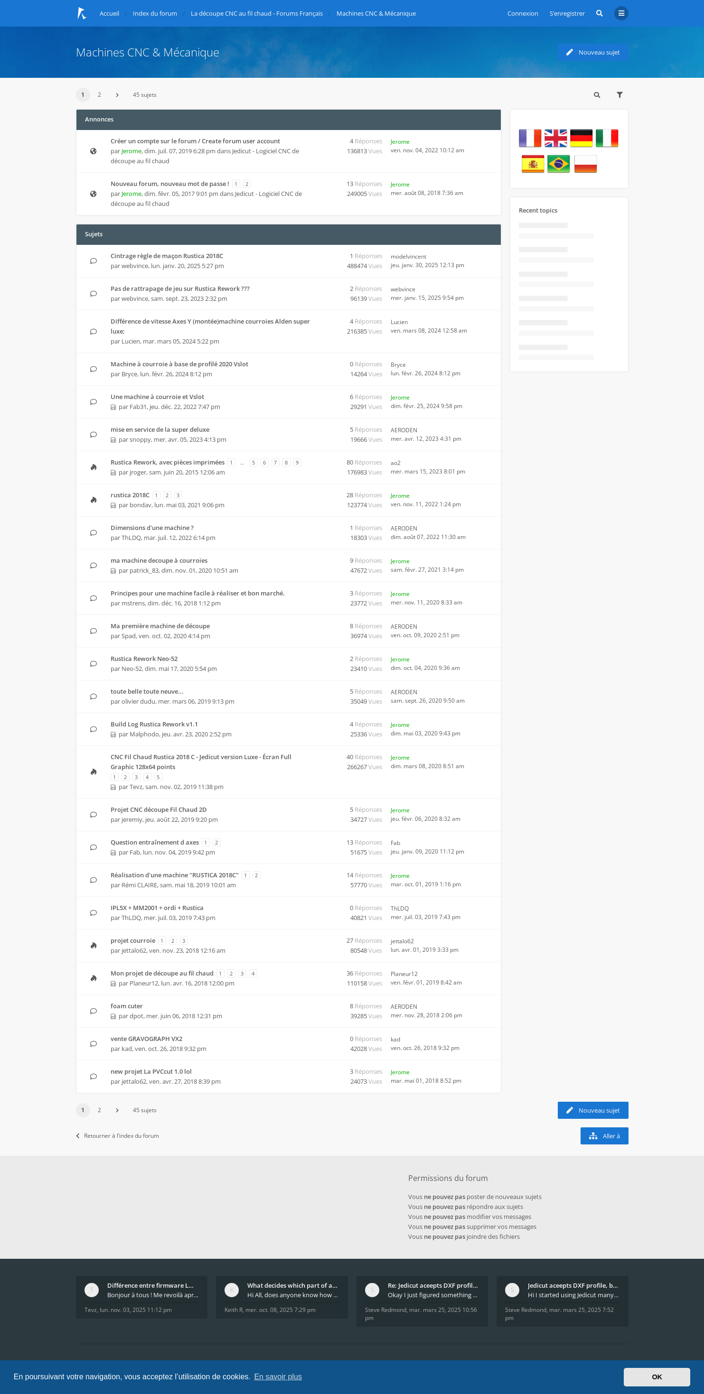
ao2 (396, 463)
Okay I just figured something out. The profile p (434, 1295)
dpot (136, 1016)
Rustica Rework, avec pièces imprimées (168, 462)
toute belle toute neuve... (147, 691)
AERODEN (404, 430)
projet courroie (133, 940)
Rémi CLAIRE (139, 885)
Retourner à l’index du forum (117, 1136)
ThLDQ (131, 537)
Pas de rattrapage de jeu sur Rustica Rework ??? (180, 288)
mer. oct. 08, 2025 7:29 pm (280, 1310)
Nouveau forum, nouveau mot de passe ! (170, 183)
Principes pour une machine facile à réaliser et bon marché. (198, 593)
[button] (117, 94)
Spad (129, 636)
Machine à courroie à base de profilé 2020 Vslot (179, 364)
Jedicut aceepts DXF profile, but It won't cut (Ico (574, 1285)
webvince (135, 265)
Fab (135, 852)
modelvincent (408, 256)
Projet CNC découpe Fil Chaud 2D (159, 809)
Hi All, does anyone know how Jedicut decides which (293, 1295)
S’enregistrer (567, 13)
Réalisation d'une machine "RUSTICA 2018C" (175, 875)
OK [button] (657, 1377)
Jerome (131, 151)
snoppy (140, 439)
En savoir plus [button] (278, 1377)
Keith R (234, 1310)
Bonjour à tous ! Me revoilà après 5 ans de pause (153, 1295)
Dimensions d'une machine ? (152, 527)
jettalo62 (134, 950)
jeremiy (132, 819)
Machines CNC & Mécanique (147, 52)
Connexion (522, 13)
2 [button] (99, 95)
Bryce (129, 374)
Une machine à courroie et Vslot (157, 396)
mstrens (133, 603)
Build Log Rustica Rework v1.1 (154, 724)
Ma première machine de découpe (160, 626)
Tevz (136, 786)
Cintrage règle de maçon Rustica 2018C (167, 255)
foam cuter (127, 1006)
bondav (140, 505)
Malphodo (144, 734)
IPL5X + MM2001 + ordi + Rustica (157, 907)
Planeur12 (144, 983)
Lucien (131, 341)
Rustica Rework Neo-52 (144, 658)
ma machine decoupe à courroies (159, 560)
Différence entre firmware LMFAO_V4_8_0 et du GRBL (153, 1285)
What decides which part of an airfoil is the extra (293, 1285)
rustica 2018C (130, 495)
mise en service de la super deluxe (160, 429)
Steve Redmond (385, 1310)
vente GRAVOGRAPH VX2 (146, 1038)
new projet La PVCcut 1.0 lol (151, 1071)
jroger (138, 472)
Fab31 (138, 406)
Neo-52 (132, 668)
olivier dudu (138, 701)
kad (127, 1048)
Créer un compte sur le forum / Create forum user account (195, 141)
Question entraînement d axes (155, 842)
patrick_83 (144, 570)
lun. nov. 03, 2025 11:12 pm (136, 1310)
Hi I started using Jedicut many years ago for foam (574, 1295)
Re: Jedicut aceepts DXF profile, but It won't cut (434, 1285)
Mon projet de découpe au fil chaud (162, 973)
